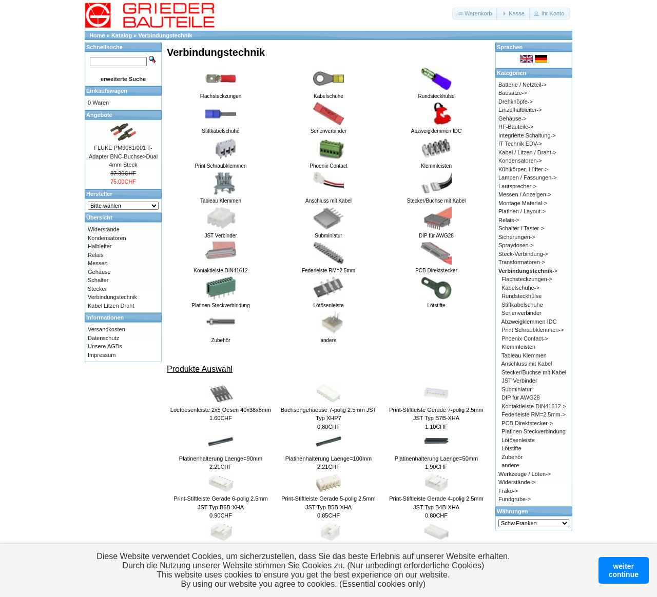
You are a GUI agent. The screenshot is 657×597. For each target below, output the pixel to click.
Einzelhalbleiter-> (520, 110)
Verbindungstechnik (165, 35)
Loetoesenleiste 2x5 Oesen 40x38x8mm (220, 410)
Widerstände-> (516, 482)
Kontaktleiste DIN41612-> (533, 406)
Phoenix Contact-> (524, 338)
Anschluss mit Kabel (526, 364)
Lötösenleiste (518, 440)
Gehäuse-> (512, 118)
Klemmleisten (518, 347)
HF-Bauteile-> (515, 127)
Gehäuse (99, 272)
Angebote (99, 115)
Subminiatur (516, 389)
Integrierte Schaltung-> (527, 135)
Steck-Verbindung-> (523, 254)
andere (510, 465)
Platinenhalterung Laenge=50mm (436, 458)
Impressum (101, 355)
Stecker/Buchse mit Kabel (533, 372)
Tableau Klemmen (524, 355)
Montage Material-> (522, 203)
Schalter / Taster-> (521, 228)
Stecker (97, 289)
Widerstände (104, 229)
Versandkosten (106, 329)
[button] (475, 13)
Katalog (121, 35)
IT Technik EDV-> (520, 144)
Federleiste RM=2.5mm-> (533, 414)
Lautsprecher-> (517, 186)
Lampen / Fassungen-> (527, 177)
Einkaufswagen (106, 91)
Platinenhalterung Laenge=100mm (328, 458)
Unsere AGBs (105, 346)
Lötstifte (511, 448)
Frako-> (508, 491)
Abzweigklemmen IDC (529, 322)
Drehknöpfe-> (515, 101)
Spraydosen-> (516, 245)
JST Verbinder (519, 380)
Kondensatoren (107, 238)
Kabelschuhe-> (520, 288)
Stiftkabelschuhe (522, 305)
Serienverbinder (521, 313)
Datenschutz (103, 338)
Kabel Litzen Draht (111, 306)
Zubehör (512, 457)
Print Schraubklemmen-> (532, 330)
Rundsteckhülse (521, 296)
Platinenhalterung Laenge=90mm (220, 458)
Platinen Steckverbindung (533, 431)
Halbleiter (99, 246)
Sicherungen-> (516, 237)
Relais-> (508, 220)
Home (97, 35)
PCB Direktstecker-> (527, 423)
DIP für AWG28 (520, 397)
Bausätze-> (512, 93)
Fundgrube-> (514, 499)
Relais (96, 255)
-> (527, 271)
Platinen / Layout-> (522, 211)
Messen (98, 263)
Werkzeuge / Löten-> (524, 474)
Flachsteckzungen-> (526, 279)
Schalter (98, 280)
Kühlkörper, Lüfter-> (523, 169)
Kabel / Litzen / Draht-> (527, 152)
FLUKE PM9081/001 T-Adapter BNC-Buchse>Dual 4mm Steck (123, 156)
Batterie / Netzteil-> (522, 85)
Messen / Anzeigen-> (524, 194)
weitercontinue (624, 570)
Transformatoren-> (521, 262)
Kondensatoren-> (520, 160)
